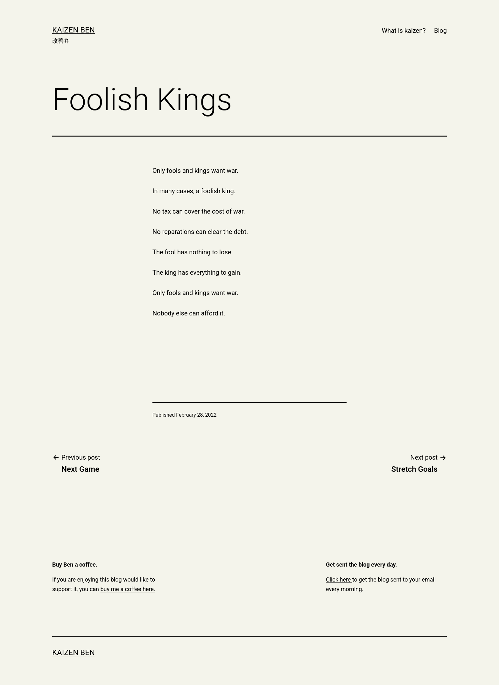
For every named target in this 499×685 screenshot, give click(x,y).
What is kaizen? (404, 30)
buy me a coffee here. (128, 589)
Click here (339, 579)
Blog (440, 30)
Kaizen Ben (73, 29)
